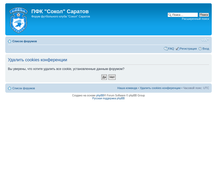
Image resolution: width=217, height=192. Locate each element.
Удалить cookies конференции (160, 88)
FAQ (171, 48)
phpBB (100, 95)
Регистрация (188, 48)
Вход (206, 48)
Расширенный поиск (195, 18)
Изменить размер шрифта (205, 40)
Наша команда (127, 88)
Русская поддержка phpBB (108, 98)
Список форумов (24, 41)
